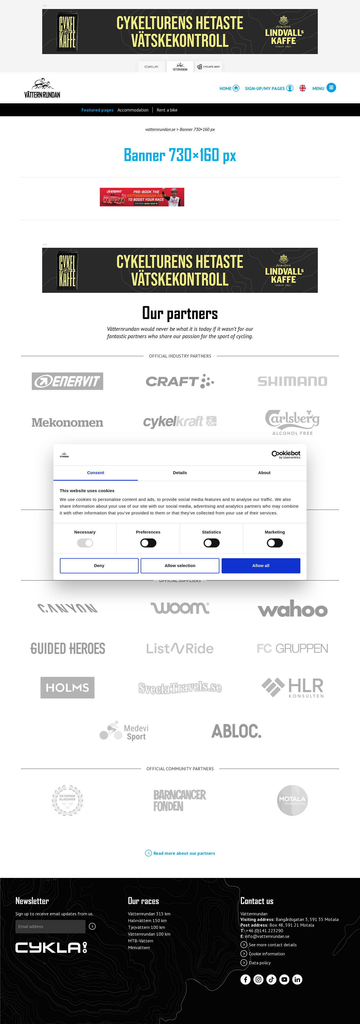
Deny (99, 565)
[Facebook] (245, 979)
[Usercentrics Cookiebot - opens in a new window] (275, 454)
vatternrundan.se (160, 129)
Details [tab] (180, 472)
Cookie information (267, 953)
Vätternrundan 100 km (149, 934)
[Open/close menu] (331, 88)
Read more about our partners (184, 853)
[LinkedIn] (297, 979)
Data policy (260, 962)
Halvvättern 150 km (147, 920)
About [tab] (264, 472)
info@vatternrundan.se (267, 936)
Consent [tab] (95, 472)
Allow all (260, 565)
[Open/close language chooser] (302, 88)
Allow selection (180, 565)
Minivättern (139, 947)
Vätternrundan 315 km (149, 913)
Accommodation (133, 110)
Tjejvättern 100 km (146, 927)
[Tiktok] (271, 979)
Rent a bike (167, 110)
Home (225, 88)
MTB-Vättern (140, 940)
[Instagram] (258, 979)
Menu (318, 88)
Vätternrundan (42, 88)
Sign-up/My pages (265, 88)
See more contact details (273, 944)
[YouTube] (284, 979)
